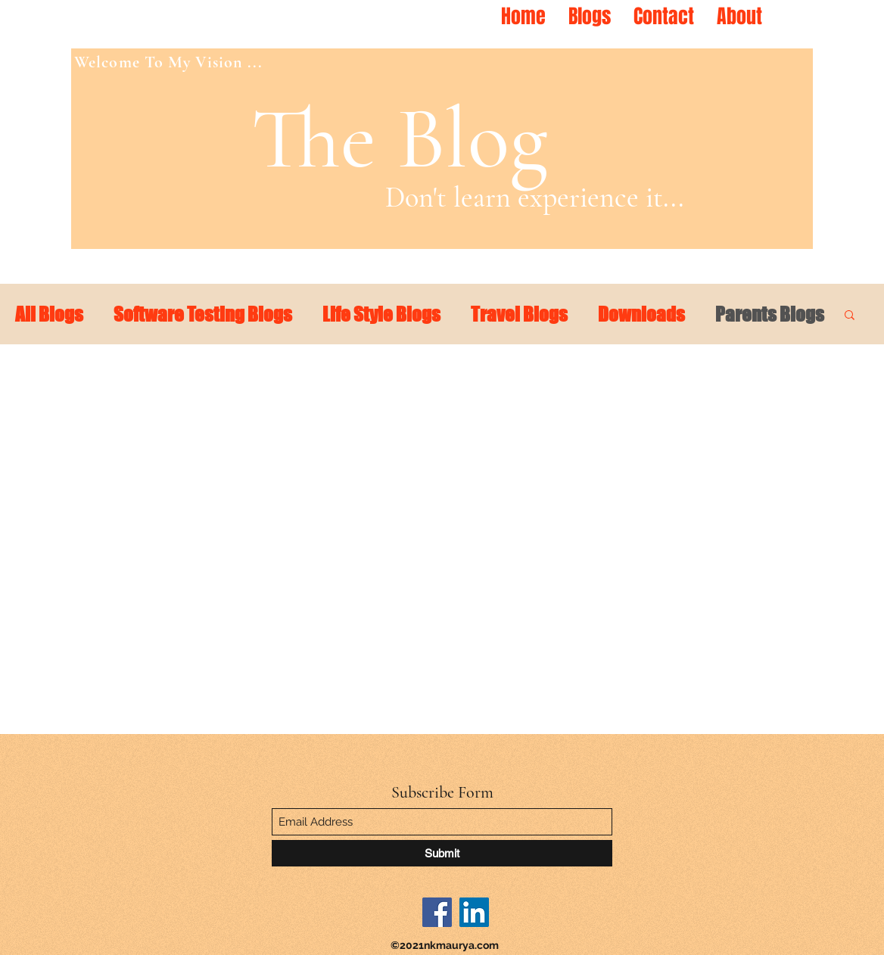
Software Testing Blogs (203, 314)
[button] (849, 316)
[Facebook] (437, 912)
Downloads (641, 314)
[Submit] (442, 853)
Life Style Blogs (381, 314)
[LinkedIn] (474, 912)
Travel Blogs (519, 314)
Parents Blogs (769, 314)
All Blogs (49, 314)
